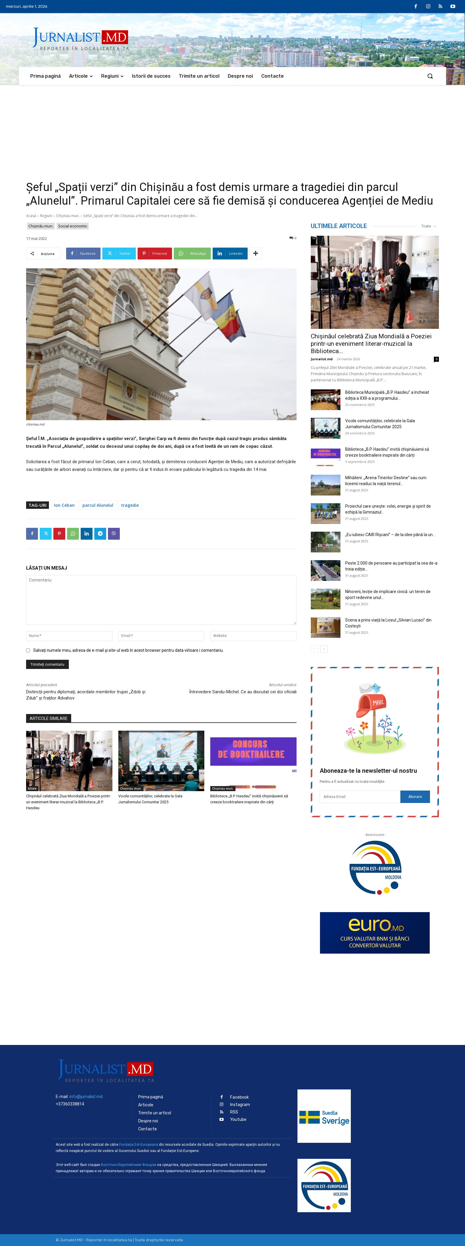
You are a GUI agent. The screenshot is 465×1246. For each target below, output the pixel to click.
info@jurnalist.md (86, 1096)
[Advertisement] (232, 129)
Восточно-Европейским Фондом (128, 1165)
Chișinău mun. (67, 215)
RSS (234, 1112)
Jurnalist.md (322, 359)
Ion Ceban (64, 505)
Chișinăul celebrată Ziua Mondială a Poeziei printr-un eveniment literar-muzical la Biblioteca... (371, 344)
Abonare (415, 797)
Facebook (239, 1097)
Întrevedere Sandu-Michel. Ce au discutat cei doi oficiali (243, 691)
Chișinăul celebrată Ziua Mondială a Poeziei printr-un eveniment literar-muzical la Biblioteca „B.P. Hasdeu (68, 802)
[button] (430, 76)
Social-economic (73, 226)
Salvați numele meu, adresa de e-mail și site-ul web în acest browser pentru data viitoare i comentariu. (128, 650)
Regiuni (46, 215)
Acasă (31, 215)
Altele (32, 788)
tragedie (130, 505)
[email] (360, 797)
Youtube (238, 1119)
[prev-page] (314, 649)
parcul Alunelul (97, 505)
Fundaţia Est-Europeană (138, 1145)
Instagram (240, 1104)
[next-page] (324, 649)
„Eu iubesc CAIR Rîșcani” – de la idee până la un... (390, 534)
